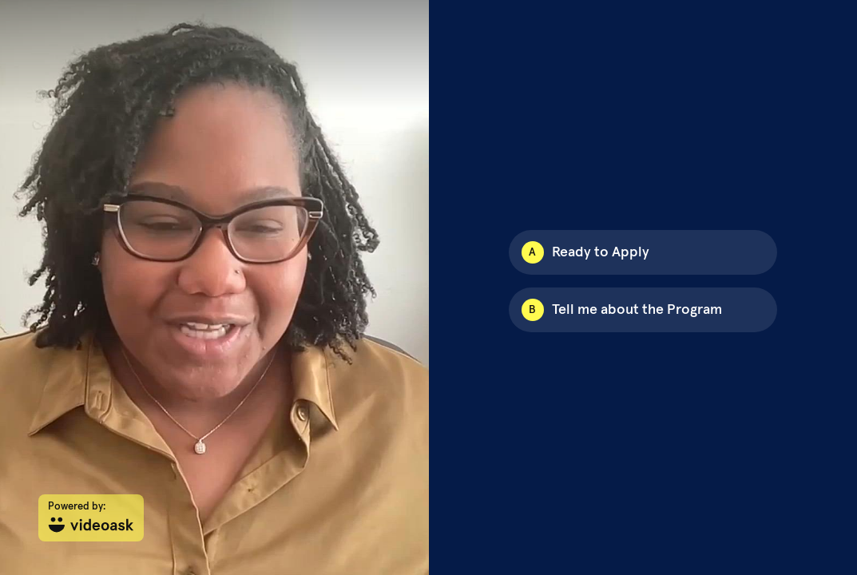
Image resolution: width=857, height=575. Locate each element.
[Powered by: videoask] (91, 517)
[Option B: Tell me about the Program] (643, 310)
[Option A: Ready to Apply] (643, 252)
